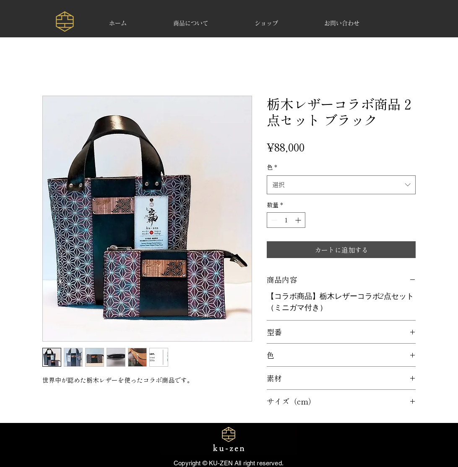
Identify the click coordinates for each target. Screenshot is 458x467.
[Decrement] (273, 220)
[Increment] (299, 220)
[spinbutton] (286, 220)
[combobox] (341, 184)
